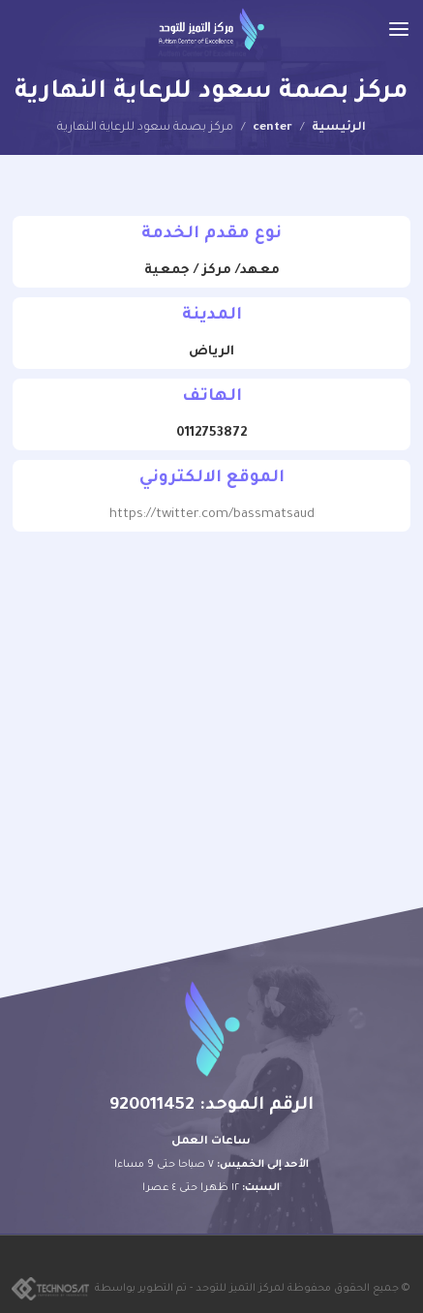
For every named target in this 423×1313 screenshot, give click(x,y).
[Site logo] (211, 29)
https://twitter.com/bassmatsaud (212, 514)
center (272, 128)
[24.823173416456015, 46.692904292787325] (211, 699)
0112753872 (211, 433)
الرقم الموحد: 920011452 (211, 1105)
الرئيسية (339, 128)
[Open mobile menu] (398, 29)
